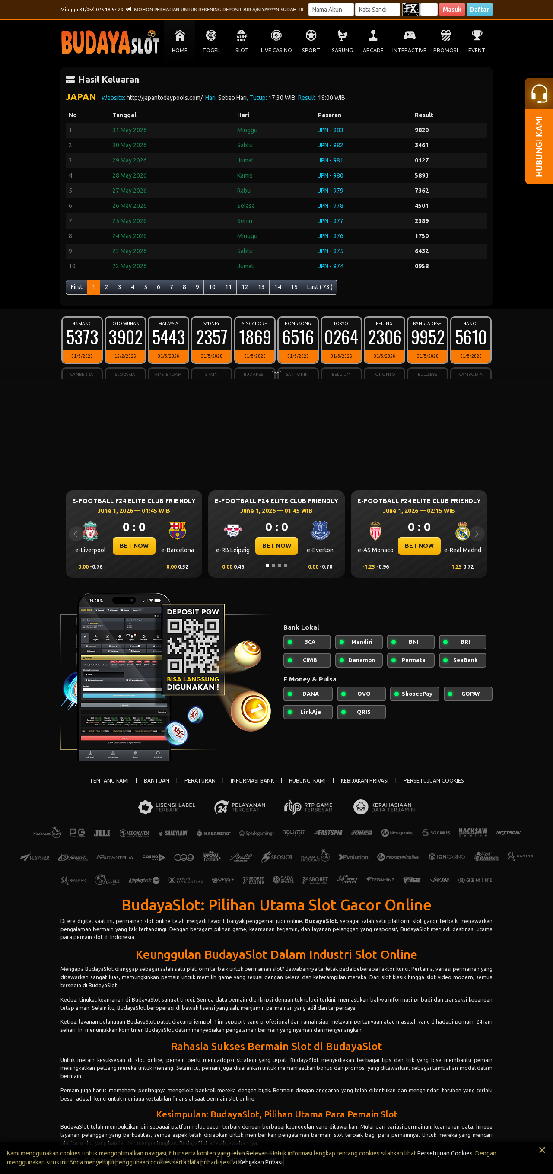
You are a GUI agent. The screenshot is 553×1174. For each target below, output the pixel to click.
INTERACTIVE (409, 50)
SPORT (311, 50)
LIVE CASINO (276, 50)
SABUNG (342, 50)
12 (245, 286)
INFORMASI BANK (252, 780)
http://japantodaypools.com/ (165, 97)
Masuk (452, 9)
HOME (180, 50)
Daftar (479, 9)
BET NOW (134, 545)
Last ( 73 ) (320, 286)
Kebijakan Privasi (260, 1162)
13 (261, 286)
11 (228, 286)
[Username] (331, 9)
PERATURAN (200, 780)
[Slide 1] (267, 566)
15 (294, 286)
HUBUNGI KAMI (307, 780)
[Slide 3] (279, 566)
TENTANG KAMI (109, 780)
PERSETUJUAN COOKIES (434, 780)
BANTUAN (156, 780)
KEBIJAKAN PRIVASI (364, 780)
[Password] (377, 9)
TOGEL (211, 50)
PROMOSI (445, 50)
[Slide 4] (285, 566)
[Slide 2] (273, 566)
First (77, 286)
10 (212, 286)
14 (277, 286)
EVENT (477, 50)
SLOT (242, 50)
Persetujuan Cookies (445, 1153)
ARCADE (373, 50)
